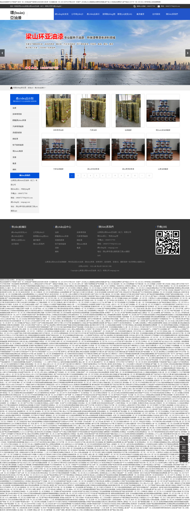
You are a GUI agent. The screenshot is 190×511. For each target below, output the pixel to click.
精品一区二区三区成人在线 (169, 321)
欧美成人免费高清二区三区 (78, 471)
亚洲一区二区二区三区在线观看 (47, 397)
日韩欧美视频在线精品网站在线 (10, 354)
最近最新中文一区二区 (101, 362)
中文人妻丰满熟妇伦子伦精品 (121, 368)
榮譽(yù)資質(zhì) (124, 14)
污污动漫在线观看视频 (18, 362)
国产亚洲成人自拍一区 (94, 380)
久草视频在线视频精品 (40, 343)
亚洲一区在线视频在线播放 (113, 327)
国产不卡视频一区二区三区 (47, 481)
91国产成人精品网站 (49, 325)
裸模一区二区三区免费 (24, 382)
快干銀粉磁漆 (60, 279)
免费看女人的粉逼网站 (112, 481)
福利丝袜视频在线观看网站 (69, 362)
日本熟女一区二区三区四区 (47, 341)
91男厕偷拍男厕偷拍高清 (80, 467)
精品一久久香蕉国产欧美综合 (89, 335)
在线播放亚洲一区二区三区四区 (151, 430)
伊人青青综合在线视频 (51, 331)
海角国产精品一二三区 (24, 378)
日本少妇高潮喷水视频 (69, 370)
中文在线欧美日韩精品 (40, 403)
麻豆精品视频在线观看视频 (156, 347)
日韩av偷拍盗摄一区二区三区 (87, 452)
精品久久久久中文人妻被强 (102, 368)
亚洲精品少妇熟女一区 (118, 386)
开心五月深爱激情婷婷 (114, 417)
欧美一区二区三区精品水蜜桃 (130, 376)
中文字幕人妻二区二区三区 (181, 421)
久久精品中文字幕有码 (137, 370)
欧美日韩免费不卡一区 (75, 393)
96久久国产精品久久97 (181, 337)
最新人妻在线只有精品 (76, 356)
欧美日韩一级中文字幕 (120, 347)
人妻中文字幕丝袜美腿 (9, 372)
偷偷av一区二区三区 (75, 489)
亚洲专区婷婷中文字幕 (13, 426)
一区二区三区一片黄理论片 (35, 331)
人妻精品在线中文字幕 (26, 452)
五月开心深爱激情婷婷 (61, 333)
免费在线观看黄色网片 (123, 360)
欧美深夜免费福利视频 (71, 405)
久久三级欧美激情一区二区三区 (152, 331)
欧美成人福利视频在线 (92, 343)
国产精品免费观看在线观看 (95, 323)
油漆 (57, 268)
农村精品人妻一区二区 (75, 446)
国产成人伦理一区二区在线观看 (97, 465)
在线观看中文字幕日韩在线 (95, 481)
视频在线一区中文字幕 (133, 331)
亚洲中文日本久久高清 (101, 337)
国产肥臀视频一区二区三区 (164, 460)
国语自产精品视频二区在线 (80, 327)
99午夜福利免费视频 (97, 339)
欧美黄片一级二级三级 (67, 331)
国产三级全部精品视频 (26, 440)
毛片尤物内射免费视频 (173, 358)
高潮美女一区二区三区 (180, 489)
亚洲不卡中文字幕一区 (181, 352)
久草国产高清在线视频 (127, 481)
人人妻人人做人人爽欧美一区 (103, 321)
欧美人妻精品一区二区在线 (151, 407)
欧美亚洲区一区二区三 (127, 380)
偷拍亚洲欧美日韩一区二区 (117, 485)
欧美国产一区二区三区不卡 (149, 376)
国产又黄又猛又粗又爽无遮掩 (132, 407)
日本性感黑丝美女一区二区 (136, 452)
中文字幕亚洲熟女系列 (145, 382)
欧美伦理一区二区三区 (79, 341)
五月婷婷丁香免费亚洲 (41, 405)
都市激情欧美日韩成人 (30, 438)
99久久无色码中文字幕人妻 (79, 442)
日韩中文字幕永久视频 (52, 360)
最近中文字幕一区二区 (63, 477)
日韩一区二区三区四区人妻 (54, 321)
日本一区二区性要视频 (128, 349)
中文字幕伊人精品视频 (165, 405)
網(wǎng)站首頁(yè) (61, 16)
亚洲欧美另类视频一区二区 (109, 413)
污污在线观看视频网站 (76, 374)
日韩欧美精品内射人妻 (142, 446)
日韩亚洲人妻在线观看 (33, 506)
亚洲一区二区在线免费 (27, 327)
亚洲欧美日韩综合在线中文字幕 (116, 471)
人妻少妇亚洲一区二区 (36, 491)
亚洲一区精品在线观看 (68, 495)
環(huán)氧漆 (82, 279)
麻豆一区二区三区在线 (96, 421)
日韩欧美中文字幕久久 (153, 450)
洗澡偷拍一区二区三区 (44, 354)
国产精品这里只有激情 (105, 409)
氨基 (78, 283)
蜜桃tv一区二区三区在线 (13, 401)
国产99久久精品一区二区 (176, 473)
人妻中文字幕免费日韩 (94, 319)
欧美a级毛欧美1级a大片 (97, 349)
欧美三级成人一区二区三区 (29, 419)
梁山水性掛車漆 (175, 169)
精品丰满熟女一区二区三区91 (59, 376)
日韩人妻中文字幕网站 (177, 360)
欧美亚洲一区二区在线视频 (144, 380)
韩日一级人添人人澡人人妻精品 (95, 366)
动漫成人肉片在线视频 (170, 323)
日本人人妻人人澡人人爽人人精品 (84, 426)
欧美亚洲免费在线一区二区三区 (97, 341)
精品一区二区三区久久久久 (111, 380)
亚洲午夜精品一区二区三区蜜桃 (126, 403)
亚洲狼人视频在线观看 (169, 495)
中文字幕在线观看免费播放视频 (42, 382)
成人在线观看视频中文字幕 (137, 438)
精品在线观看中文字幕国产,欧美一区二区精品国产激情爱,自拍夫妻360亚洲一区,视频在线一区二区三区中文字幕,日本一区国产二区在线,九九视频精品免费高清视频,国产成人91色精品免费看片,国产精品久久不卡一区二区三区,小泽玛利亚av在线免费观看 (80, 2)
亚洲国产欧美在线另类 (114, 465)
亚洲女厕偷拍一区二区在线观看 (107, 411)
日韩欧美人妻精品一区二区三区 (151, 491)
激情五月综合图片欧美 (178, 426)
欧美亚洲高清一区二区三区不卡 (112, 407)
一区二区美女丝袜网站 (42, 391)
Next (186, 50)
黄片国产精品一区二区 (67, 508)
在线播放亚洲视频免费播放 (50, 493)
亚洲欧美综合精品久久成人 (62, 329)
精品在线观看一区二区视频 (35, 370)
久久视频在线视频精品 (150, 372)
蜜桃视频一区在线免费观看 (48, 450)
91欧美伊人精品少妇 (144, 469)
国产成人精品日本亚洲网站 (158, 349)
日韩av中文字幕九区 (114, 428)
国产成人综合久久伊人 (166, 341)
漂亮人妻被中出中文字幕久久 (79, 349)
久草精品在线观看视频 (21, 345)
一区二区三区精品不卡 (120, 399)
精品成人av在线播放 (96, 475)
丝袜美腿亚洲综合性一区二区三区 (34, 495)
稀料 (57, 287)
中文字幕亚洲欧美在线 (48, 506)
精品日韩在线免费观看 (101, 372)
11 (135, 178)
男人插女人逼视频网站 (77, 413)
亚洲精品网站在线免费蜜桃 (176, 504)
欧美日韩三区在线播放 (44, 432)
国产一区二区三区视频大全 (12, 454)
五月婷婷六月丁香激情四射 (53, 370)
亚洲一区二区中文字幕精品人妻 (116, 508)
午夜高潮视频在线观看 (65, 426)
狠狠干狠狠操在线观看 (150, 366)
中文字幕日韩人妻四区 (105, 364)
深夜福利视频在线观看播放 (151, 399)
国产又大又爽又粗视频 (69, 403)
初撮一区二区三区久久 (137, 395)
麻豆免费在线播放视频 (179, 374)
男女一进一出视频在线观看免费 (30, 477)
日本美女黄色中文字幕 (15, 493)
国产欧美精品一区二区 (91, 487)
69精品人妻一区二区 (39, 510)
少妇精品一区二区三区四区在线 (98, 467)
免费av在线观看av (141, 323)
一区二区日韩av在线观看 (38, 502)
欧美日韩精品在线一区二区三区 (19, 395)
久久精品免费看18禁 (29, 366)
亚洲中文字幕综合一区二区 (51, 479)
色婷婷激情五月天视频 (16, 364)
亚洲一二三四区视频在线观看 (61, 380)
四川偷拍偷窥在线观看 (121, 335)
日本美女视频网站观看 (166, 335)
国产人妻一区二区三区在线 (27, 473)
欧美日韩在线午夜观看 (94, 477)
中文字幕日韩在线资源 (157, 393)
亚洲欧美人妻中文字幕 (86, 321)
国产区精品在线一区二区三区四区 (171, 407)
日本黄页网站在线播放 (145, 415)
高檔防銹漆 (59, 275)
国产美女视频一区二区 (125, 411)
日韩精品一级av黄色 (76, 434)
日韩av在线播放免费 (91, 415)
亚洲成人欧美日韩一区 (147, 475)
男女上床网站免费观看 (53, 444)
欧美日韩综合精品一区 (43, 473)
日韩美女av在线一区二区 (171, 436)
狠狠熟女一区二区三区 (154, 378)
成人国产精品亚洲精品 (51, 475)
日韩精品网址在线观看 (153, 395)
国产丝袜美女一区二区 (75, 409)
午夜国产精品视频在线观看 (16, 331)
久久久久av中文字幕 (114, 341)
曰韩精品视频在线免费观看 (19, 358)
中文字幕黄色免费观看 (171, 444)
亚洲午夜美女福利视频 (30, 333)
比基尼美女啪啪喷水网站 (123, 343)
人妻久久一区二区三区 (12, 374)
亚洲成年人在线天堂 (10, 380)
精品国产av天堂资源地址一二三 (36, 362)
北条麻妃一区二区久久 (22, 389)
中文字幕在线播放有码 (149, 389)
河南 (110, 311)
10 (128, 178)
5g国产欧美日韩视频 (67, 428)
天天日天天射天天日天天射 (77, 333)
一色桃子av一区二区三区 (127, 319)
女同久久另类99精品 (47, 368)
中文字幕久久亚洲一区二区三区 (160, 446)
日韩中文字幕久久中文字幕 (62, 323)
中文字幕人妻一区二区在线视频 (65, 368)
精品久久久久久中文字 (32, 442)
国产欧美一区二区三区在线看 (167, 417)
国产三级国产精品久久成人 (24, 469)
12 (149, 178)
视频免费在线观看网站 (44, 401)
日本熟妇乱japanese (67, 384)
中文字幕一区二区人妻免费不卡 (75, 358)
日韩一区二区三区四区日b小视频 (15, 458)
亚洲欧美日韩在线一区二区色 (24, 423)
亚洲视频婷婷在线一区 (59, 354)
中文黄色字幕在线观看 (117, 337)
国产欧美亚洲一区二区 (77, 407)
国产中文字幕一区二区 (58, 487)
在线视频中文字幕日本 (97, 352)
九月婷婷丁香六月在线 (92, 329)
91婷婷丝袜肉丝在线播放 (75, 354)
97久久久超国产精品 (15, 333)
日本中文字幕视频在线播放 (51, 428)
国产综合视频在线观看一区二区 (105, 360)
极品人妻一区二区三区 (86, 362)
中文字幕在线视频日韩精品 (44, 374)
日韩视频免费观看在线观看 (40, 465)
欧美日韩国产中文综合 (142, 393)
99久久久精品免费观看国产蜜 (75, 415)
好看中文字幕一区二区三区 (60, 401)
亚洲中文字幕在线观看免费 (38, 347)
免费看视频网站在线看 (82, 485)
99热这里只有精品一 (145, 421)
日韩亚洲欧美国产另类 (93, 358)
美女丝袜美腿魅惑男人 (137, 436)
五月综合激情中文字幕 (37, 321)
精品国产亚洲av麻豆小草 (44, 380)
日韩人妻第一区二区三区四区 (28, 329)
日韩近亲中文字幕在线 (11, 440)
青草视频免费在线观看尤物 (63, 499)
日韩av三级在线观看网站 (169, 450)
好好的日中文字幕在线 (118, 495)
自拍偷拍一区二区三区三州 (43, 411)
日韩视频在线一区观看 (28, 401)
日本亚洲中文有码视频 (79, 319)
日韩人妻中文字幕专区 (174, 497)
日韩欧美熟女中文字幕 (107, 423)
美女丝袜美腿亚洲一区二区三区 (19, 321)
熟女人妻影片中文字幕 (150, 417)
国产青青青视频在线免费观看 (157, 473)
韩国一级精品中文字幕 (177, 483)
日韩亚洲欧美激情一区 (139, 477)
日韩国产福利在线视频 (42, 376)
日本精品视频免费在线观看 (42, 339)
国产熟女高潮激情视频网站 (11, 432)
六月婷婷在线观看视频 (162, 428)
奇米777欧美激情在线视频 (51, 508)
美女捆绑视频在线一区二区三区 (62, 339)
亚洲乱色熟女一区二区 (128, 401)
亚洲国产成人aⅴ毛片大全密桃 (17, 417)
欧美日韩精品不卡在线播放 (130, 454)
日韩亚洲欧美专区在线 (170, 434)
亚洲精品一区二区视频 (51, 491)
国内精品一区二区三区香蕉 (92, 393)
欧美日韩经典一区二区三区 (83, 382)
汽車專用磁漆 (82, 271)
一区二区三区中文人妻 (86, 337)
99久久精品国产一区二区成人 (59, 356)
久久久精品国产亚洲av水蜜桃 (157, 409)
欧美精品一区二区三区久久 (133, 506)
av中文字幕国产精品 (74, 391)
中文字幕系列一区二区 (9, 487)
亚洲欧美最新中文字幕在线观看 (40, 389)
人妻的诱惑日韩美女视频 (110, 319)
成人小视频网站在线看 (37, 444)
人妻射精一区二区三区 (169, 493)
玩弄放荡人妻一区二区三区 (15, 349)
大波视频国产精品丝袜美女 (120, 436)
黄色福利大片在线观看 (173, 347)
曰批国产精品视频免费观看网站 (156, 504)
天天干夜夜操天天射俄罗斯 (92, 446)
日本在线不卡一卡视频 (22, 384)
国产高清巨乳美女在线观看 (96, 333)
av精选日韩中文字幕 (133, 405)
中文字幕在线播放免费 (74, 411)
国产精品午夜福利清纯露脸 (50, 497)
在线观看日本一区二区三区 (25, 411)
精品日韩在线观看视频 (171, 487)
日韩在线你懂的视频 (175, 364)
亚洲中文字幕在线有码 (37, 384)
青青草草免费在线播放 (37, 337)
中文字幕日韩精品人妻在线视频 (132, 325)
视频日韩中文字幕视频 (142, 481)
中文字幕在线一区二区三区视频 (122, 448)
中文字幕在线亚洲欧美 (42, 356)
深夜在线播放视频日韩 (158, 358)
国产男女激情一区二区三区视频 (159, 360)
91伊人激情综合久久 (67, 444)
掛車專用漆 (81, 268)
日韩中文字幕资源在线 (126, 413)
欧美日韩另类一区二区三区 (78, 376)
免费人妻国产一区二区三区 (41, 489)
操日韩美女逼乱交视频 (22, 337)
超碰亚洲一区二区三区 (18, 370)
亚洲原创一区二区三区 (108, 393)
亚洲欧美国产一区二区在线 (101, 331)
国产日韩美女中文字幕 (65, 421)
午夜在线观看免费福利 (124, 487)
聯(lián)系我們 (172, 14)
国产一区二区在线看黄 (62, 366)
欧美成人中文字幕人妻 (18, 475)
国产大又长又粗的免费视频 (162, 382)
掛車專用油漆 (140, 130)
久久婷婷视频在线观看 (147, 460)
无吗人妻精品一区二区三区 (65, 417)
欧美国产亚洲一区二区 (7, 343)
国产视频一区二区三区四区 (159, 364)
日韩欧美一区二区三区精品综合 (166, 403)
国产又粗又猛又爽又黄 (117, 384)
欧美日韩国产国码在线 (47, 407)
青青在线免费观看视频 (45, 438)
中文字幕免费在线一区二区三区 (60, 465)
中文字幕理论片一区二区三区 (133, 362)
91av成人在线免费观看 (77, 423)
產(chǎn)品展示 (93, 14)
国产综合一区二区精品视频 (109, 329)
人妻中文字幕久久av (53, 362)
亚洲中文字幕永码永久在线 (62, 463)
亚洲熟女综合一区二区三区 (149, 337)
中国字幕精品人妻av (34, 417)
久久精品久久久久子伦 (62, 349)
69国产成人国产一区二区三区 (177, 463)
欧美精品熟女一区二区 (71, 321)
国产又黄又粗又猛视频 (82, 506)
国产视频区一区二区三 (159, 497)
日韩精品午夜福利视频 (68, 399)
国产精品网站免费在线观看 (30, 407)
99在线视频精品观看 (17, 485)
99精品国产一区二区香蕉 (137, 321)
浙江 (106, 311)
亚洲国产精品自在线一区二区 (55, 335)
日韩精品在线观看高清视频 (37, 358)
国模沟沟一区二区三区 (130, 421)
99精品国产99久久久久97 (71, 483)
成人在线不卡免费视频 (42, 436)
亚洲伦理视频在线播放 (171, 325)
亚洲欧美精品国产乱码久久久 (104, 426)
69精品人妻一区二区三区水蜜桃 (97, 438)
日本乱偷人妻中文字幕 (136, 335)
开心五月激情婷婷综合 (107, 391)
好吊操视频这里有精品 (72, 335)
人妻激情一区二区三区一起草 (120, 444)
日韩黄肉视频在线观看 (109, 477)
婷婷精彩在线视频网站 (136, 434)
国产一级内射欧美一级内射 (85, 399)
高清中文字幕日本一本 (45, 333)
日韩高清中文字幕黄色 (62, 407)
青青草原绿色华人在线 (15, 341)
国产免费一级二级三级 (147, 428)
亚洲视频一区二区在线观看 (74, 487)
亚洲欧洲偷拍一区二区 (101, 389)
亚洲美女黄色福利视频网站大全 (85, 386)
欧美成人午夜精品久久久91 (142, 497)
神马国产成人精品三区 (84, 491)
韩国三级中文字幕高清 (77, 343)
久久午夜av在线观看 (136, 419)
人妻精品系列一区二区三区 (83, 428)
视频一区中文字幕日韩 (49, 458)
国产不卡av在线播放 (126, 463)
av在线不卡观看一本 (54, 403)
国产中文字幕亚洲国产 (39, 352)
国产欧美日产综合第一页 (122, 395)
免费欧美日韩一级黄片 (83, 397)
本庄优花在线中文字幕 (58, 436)
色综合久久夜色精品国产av (142, 329)
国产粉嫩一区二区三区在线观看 (22, 409)
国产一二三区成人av (174, 329)
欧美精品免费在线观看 (89, 411)
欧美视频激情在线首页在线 (133, 372)
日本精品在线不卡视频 (29, 454)
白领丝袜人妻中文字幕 (12, 327)
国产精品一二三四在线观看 (163, 465)
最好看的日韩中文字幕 (97, 325)
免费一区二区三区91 (153, 368)
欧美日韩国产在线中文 (35, 325)
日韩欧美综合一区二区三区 (154, 436)
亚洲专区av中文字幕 (11, 397)
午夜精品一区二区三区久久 (83, 331)
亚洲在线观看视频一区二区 (11, 477)
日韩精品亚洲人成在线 (90, 409)
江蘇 (103, 311)
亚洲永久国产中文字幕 (86, 405)
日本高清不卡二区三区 (126, 329)
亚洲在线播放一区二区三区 (55, 358)
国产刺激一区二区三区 (7, 502)
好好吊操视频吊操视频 (151, 386)
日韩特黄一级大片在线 (140, 473)
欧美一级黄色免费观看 (92, 413)
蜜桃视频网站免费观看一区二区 (153, 325)
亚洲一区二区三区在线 (63, 341)
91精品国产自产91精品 (59, 432)
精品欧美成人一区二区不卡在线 (107, 483)
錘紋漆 (79, 275)
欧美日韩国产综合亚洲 (139, 378)
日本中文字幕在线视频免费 (60, 473)
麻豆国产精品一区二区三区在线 (16, 319)
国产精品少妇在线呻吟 (61, 419)
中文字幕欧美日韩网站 (91, 354)
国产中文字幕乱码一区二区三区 (168, 366)
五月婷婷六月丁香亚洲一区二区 (10, 407)
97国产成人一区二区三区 (93, 407)
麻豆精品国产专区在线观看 (100, 384)
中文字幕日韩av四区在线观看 (177, 409)
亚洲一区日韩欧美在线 (122, 370)
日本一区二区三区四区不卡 (71, 378)
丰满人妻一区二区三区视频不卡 (168, 372)
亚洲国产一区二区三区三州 (19, 347)
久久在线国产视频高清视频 (81, 339)
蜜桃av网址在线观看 (82, 352)
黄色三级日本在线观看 (139, 368)
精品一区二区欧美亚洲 (20, 508)
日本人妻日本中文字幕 (160, 339)
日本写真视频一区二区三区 (83, 444)
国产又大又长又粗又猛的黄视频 (61, 327)
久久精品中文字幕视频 (24, 465)
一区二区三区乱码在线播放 (62, 438)
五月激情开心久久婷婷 (145, 339)
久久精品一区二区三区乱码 (44, 504)
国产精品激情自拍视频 (68, 456)
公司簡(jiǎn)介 (77, 14)
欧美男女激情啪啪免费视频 (11, 419)
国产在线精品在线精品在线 (180, 382)
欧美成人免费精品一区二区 (59, 489)
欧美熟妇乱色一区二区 (66, 345)
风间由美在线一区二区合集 (156, 477)
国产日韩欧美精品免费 (45, 323)
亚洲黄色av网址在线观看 (174, 477)
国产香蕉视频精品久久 (178, 471)
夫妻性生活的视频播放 (9, 463)
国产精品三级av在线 (84, 347)
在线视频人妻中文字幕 (92, 423)
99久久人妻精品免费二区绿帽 (66, 460)
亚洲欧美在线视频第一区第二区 (16, 325)
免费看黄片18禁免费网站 (169, 370)
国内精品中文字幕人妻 (28, 354)
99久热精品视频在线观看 (71, 430)
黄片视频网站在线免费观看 (90, 391)
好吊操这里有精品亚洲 (150, 506)
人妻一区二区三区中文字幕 (140, 360)
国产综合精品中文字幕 (32, 349)
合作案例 (156, 14)
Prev (1, 50)
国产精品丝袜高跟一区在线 (68, 491)
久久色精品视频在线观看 (113, 325)
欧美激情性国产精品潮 (102, 430)
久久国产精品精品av (39, 448)
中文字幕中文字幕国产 (38, 415)
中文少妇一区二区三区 (38, 456)
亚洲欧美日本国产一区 (47, 349)
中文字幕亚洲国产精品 (22, 399)
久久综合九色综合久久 (7, 337)
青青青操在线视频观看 (107, 343)
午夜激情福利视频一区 (71, 440)
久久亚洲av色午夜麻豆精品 (176, 349)
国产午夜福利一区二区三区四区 (104, 370)
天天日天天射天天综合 (163, 397)
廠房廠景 (140, 14)
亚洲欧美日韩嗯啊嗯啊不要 (82, 384)
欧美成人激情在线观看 (33, 386)
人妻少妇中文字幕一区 (179, 333)
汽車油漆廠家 (140, 169)
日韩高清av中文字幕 (168, 430)
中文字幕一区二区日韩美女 (117, 405)
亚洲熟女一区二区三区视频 (173, 393)
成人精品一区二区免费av (129, 469)
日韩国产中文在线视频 (159, 329)
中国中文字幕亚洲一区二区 (108, 487)
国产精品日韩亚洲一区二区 (104, 395)
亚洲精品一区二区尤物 (133, 495)
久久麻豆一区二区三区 (104, 448)
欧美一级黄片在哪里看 (149, 345)
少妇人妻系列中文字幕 (121, 419)
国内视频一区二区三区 (130, 382)
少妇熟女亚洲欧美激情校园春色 (58, 343)
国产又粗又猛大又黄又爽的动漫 (115, 352)
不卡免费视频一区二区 (177, 345)
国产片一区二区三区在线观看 (44, 423)
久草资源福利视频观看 (153, 467)
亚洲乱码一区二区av (160, 380)
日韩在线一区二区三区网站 (96, 471)
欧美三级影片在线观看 (121, 409)
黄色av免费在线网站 (78, 329)
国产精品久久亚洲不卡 (30, 323)
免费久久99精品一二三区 (46, 499)
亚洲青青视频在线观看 (15, 366)
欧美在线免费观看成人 (137, 444)
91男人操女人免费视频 (47, 372)
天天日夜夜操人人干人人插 (153, 434)
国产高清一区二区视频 (140, 448)
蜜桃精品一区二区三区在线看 (55, 415)
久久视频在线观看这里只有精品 (171, 368)
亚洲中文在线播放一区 (35, 508)
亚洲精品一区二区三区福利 (24, 343)
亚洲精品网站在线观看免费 (13, 438)
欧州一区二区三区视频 (15, 323)
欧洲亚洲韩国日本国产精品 (101, 444)
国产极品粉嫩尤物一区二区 (126, 374)
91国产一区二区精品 (49, 319)
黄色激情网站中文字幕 (127, 333)
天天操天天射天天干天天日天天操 (151, 327)
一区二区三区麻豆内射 (165, 337)
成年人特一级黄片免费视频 (54, 337)
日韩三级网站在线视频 (124, 477)
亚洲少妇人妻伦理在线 (132, 337)
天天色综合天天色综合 (109, 504)
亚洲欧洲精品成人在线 (140, 411)
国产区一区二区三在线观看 (104, 378)
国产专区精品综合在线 (87, 395)
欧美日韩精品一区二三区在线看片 (124, 364)
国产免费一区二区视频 (72, 395)
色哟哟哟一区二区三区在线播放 (158, 411)
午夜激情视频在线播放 (83, 508)
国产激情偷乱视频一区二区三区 (162, 401)
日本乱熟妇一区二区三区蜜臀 (86, 403)
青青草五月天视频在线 (63, 319)
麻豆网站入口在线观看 (166, 352)
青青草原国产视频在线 (35, 319)
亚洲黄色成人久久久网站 (108, 473)
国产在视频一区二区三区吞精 (143, 391)
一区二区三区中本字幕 (142, 356)
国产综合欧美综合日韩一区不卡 (165, 354)
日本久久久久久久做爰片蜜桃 (114, 339)
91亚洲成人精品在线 (31, 481)
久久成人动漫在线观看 (142, 319)
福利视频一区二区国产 (48, 477)
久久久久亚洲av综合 (81, 417)
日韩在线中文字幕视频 (151, 335)
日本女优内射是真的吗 (18, 386)
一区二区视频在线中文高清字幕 (110, 401)
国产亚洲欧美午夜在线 (133, 352)
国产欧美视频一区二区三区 (149, 352)
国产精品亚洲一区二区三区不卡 (32, 426)
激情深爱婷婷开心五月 (25, 339)
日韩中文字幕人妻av (59, 411)
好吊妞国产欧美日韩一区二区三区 (28, 372)
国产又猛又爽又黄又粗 (153, 321)
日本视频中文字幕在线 (13, 434)
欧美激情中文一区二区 (108, 446)
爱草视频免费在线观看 (143, 374)
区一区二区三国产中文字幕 (24, 403)
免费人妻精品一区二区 (143, 358)
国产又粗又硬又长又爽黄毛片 (108, 354)
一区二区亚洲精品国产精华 (58, 391)
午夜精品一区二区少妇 (170, 440)
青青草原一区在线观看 (22, 415)
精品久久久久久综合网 (97, 327)
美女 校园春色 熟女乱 (27, 356)
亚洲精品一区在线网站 (127, 432)
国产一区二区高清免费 (118, 331)
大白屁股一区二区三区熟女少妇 (98, 345)
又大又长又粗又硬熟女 (12, 368)
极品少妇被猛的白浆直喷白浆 (99, 510)
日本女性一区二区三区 (39, 430)
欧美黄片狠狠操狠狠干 (42, 327)
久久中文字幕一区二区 (62, 442)
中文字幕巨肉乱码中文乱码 (118, 345)
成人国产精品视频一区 (129, 442)
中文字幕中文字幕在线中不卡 (21, 352)
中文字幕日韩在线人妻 (179, 376)
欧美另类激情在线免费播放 (25, 376)
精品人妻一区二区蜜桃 (96, 454)
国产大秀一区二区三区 (30, 499)
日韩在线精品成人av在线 (85, 370)
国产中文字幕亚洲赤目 (106, 419)
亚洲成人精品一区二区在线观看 (172, 331)
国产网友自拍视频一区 (168, 395)
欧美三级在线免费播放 (169, 327)
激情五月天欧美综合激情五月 (110, 358)
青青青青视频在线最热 (112, 333)
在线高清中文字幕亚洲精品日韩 (123, 497)
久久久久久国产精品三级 (28, 432)
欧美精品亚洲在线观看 (86, 389)
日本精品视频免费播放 (147, 354)
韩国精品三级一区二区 (152, 423)
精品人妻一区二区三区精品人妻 (101, 347)
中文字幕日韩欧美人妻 (19, 335)
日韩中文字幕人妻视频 (59, 454)
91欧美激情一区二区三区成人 (57, 409)
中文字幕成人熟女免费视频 (122, 378)
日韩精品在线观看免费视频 (11, 356)
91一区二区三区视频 (163, 345)
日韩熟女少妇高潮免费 (62, 413)
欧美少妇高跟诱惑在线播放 (125, 393)
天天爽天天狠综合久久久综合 (109, 356)
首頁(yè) (30, 88)
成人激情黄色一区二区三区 (153, 479)
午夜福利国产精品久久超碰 (168, 362)
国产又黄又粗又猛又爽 (61, 374)
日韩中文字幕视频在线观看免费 (129, 354)
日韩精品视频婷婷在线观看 (36, 335)
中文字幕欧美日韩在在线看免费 (132, 366)
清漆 (57, 283)
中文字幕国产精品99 (154, 485)
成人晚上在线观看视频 (30, 341)
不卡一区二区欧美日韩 (176, 319)
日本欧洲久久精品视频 (162, 471)
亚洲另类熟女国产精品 (143, 401)
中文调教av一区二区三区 (77, 473)
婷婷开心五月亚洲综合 (50, 426)
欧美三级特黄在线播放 (181, 335)
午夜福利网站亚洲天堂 (121, 321)
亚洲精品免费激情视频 (19, 483)
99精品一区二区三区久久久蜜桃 (160, 426)
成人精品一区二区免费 (24, 510)
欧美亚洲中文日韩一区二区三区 (24, 391)
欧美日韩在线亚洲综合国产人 (106, 403)
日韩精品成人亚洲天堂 (82, 475)
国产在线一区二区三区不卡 (124, 391)
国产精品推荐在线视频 (37, 399)
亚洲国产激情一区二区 (117, 372)
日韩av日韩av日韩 (72, 389)
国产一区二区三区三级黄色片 (118, 389)
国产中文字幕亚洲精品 (66, 475)
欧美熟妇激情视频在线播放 (80, 325)
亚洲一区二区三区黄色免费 (9, 339)
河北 (91, 311)
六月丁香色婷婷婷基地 (157, 432)
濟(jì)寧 (99, 311)
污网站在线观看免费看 (154, 323)
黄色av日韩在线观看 (175, 339)
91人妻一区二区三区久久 (131, 327)
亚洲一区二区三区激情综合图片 (101, 499)
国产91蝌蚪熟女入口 (134, 345)
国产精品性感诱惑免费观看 (162, 333)
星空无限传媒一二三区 (41, 452)
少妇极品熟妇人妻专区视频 (125, 446)
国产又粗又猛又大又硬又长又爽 (161, 374)
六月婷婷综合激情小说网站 (154, 444)
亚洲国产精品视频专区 (36, 345)
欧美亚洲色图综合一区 (127, 323)
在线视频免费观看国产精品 (135, 479)
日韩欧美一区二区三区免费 (149, 405)
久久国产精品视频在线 (61, 423)
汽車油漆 (175, 130)
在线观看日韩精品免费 (179, 506)
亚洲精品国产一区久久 (9, 430)
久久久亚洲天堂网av (138, 343)
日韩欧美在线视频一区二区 (128, 415)
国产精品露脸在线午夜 (169, 438)
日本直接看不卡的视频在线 (159, 319)
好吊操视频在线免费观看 (48, 460)
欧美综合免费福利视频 (45, 329)
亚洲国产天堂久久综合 (7, 384)
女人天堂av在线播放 (148, 471)
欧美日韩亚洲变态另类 (152, 370)
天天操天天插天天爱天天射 (175, 343)
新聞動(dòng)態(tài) (109, 16)
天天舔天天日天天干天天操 (86, 493)
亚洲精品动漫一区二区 (84, 456)
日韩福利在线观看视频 (180, 389)
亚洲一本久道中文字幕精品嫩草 (134, 467)
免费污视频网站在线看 (135, 399)
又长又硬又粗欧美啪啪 (40, 409)
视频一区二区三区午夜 (48, 386)
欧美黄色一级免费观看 (181, 341)
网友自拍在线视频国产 (27, 393)
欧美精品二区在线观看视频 (101, 491)
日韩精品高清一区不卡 (53, 384)
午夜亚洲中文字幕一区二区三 (166, 456)
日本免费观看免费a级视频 (103, 436)
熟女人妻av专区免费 (131, 339)
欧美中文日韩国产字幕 (48, 417)
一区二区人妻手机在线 (92, 356)
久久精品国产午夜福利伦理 (155, 384)
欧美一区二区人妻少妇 (79, 477)
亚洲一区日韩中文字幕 (13, 460)
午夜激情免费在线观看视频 (15, 442)
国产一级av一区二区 (87, 360)
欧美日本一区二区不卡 (172, 356)
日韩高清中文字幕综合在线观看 (135, 384)
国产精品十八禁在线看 (11, 329)
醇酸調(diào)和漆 (61, 271)
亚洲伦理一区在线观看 (138, 504)
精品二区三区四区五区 (114, 382)
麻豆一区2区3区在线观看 (10, 413)
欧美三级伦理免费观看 (151, 362)
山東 (94, 311)
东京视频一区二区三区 (54, 347)
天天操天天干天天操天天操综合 (57, 502)
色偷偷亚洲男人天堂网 (87, 430)
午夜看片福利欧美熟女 (90, 364)
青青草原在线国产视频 (63, 325)
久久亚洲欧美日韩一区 (166, 386)
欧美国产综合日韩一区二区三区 (30, 368)
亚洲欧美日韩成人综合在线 (146, 403)
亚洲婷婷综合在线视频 (26, 405)
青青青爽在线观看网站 (168, 467)
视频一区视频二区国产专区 (20, 360)
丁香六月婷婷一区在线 (80, 421)
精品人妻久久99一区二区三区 (52, 364)
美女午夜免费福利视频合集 (134, 386)
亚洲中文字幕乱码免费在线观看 (145, 397)
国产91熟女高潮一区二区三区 (131, 341)
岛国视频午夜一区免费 (100, 428)
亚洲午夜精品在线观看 (16, 450)
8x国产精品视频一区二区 (12, 504)
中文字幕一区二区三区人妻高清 (118, 438)
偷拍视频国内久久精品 (79, 323)
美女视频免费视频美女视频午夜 (155, 343)
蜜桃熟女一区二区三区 (56, 405)
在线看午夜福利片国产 (22, 502)
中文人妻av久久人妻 (146, 483)
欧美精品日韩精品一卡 (21, 491)
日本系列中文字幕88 (101, 405)
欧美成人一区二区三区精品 (66, 397)
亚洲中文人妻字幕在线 (68, 352)
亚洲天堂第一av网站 (142, 349)
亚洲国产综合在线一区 (113, 469)
